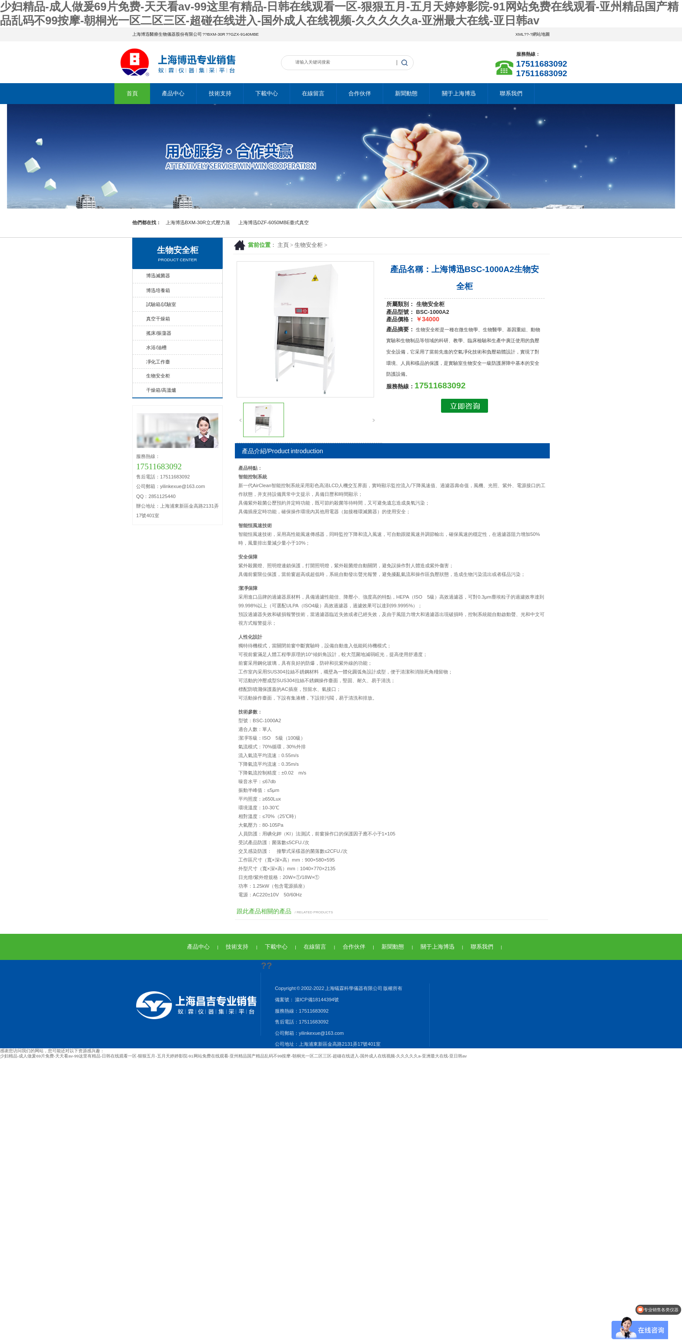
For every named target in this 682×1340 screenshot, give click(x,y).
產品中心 (173, 93)
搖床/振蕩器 (158, 333)
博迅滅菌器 (158, 275)
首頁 (132, 93)
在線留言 (313, 93)
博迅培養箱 (158, 290)
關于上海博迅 (459, 93)
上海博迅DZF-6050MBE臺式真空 (273, 222)
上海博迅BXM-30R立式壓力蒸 (198, 222)
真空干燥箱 (158, 318)
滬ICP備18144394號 (316, 999)
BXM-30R (216, 34)
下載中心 (266, 93)
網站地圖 (541, 34)
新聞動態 (406, 93)
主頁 (283, 245)
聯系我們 (511, 93)
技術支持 (220, 93)
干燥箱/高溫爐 (161, 390)
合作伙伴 (359, 93)
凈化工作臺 (158, 361)
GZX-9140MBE (245, 34)
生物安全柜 (308, 245)
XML (519, 34)
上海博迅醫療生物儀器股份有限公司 (167, 34)
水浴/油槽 (156, 347)
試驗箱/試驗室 (161, 304)
